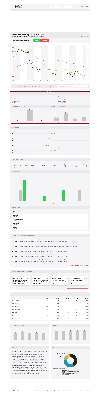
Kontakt (76, 390)
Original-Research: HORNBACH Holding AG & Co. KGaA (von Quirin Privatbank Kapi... (21, 282)
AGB (54, 390)
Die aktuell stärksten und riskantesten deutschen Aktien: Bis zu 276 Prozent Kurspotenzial (45, 256)
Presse (59, 390)
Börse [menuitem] (13, 10)
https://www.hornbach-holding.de (30, 377)
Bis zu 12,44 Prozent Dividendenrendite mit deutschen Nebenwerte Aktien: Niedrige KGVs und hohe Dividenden (50, 246)
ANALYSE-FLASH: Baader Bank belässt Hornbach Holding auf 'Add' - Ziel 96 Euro (40, 282)
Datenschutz (49, 390)
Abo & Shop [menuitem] (55, 10)
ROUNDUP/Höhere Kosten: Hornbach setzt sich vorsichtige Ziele (59, 282)
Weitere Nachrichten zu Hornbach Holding (78, 265)
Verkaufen (44, 40)
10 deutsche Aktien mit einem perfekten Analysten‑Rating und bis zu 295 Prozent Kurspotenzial (47, 254)
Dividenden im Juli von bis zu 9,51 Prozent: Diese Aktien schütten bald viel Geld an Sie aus (46, 251)
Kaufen (36, 40)
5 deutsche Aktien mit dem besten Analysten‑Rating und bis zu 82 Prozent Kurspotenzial (45, 261)
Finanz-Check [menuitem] (41, 10)
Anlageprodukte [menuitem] (26, 10)
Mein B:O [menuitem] (85, 10)
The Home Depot (61, 96)
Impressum (82, 390)
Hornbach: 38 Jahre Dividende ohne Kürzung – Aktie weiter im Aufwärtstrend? (43, 239)
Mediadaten (88, 390)
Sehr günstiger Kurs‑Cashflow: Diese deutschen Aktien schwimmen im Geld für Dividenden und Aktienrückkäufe (51, 249)
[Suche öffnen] (61, 6)
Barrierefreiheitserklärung (40, 390)
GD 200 (53, 86)
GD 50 (46, 86)
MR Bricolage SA (15, 101)
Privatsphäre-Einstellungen (67, 390)
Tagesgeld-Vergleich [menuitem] (71, 10)
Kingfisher (86, 96)
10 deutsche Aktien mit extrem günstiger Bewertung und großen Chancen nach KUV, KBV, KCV (46, 259)
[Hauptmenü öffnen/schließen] (12, 6)
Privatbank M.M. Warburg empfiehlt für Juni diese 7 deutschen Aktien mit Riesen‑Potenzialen (46, 244)
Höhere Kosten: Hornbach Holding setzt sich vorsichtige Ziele (78, 282)
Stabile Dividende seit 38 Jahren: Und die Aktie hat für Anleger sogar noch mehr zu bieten (45, 241)
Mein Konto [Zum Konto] (85, 6)
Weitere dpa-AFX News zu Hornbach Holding (77, 288)
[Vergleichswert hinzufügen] (72, 86)
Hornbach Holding (62, 101)
